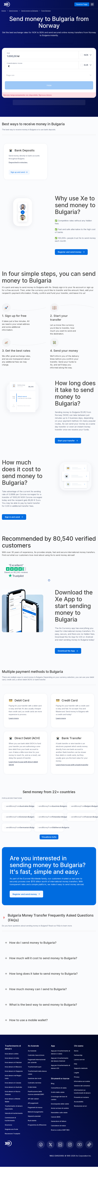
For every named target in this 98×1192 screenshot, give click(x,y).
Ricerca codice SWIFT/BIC (60, 1130)
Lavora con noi (79, 1059)
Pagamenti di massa (35, 1107)
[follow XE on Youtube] (79, 1144)
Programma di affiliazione (37, 1125)
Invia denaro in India (12, 1058)
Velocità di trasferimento (14, 1113)
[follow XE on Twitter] (50, 1144)
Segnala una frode (11, 1129)
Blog (52, 1083)
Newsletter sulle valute (59, 1112)
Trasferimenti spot (34, 1067)
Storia (76, 1051)
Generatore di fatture (58, 1121)
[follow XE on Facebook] (41, 1144)
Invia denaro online (11, 1054)
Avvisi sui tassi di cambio (60, 1108)
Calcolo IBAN (55, 1117)
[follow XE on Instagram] (70, 1144)
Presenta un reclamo (81, 1097)
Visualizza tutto (49, 837)
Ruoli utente (32, 1120)
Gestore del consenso (82, 1086)
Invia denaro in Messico (13, 1067)
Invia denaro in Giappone (14, 1071)
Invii (8, 53)
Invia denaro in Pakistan (13, 1062)
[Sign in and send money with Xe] (14, 517)
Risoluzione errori (80, 1106)
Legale (76, 1073)
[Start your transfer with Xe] (68, 441)
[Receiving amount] (7, 66)
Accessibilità (78, 1102)
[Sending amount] (12, 56)
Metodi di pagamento (35, 1112)
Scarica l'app (81, 4)
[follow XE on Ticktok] (89, 1144)
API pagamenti (33, 1103)
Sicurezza (8, 1125)
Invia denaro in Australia (13, 1087)
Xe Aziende (32, 1051)
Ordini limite (32, 1087)
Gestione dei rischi (34, 1078)
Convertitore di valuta (59, 1088)
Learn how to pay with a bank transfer (72, 765)
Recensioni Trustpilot (12, 1134)
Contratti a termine (34, 1083)
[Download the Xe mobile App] (68, 651)
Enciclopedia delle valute (60, 1104)
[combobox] (86, 55)
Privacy (76, 1077)
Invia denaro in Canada (13, 1083)
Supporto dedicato (81, 1068)
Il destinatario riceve (14, 63)
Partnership (78, 1055)
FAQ (75, 1064)
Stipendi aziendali (34, 1116)
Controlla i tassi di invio (36, 1055)
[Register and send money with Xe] (71, 252)
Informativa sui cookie (82, 1081)
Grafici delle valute (57, 1092)
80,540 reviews (21, 572)
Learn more (14, 718)
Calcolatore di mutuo (58, 1126)
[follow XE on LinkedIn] (60, 1144)
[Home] (7, 4)
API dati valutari (33, 1099)
